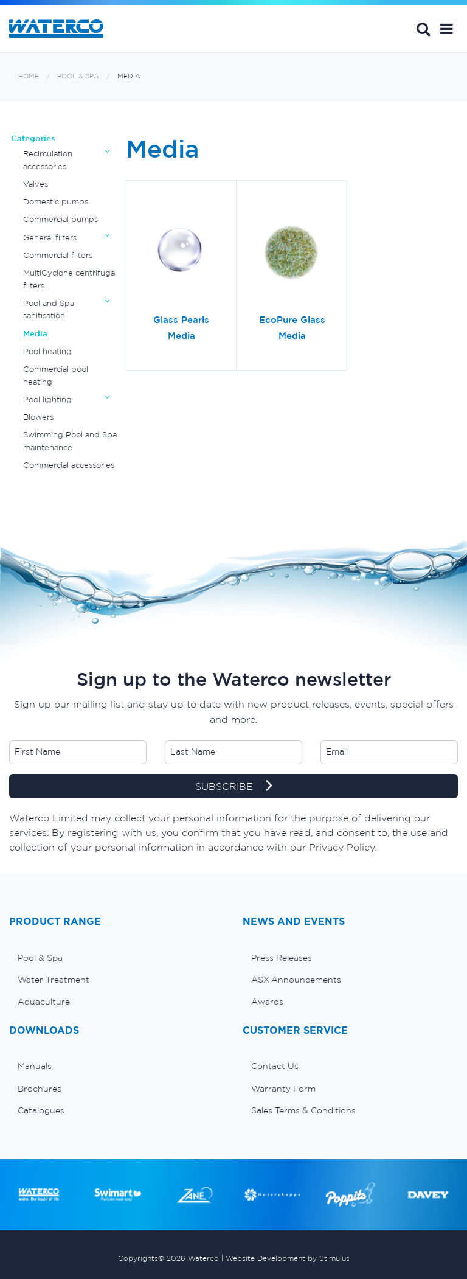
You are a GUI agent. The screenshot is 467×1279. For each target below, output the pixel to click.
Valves (35, 184)
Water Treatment (53, 980)
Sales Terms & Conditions (303, 1110)
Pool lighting (47, 399)
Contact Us (275, 1066)
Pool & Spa (78, 76)
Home (28, 76)
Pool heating (47, 351)
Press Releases (281, 958)
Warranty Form (283, 1088)
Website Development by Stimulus (288, 1258)
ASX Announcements (296, 980)
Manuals (35, 1066)
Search (423, 28)
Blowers (38, 417)
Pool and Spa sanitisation (48, 309)
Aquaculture (44, 1001)
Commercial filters (57, 255)
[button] (446, 29)
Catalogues (41, 1110)
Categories (33, 138)
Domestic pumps (55, 201)
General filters (50, 237)
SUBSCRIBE (233, 786)
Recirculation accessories (47, 159)
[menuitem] (116, 958)
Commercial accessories (68, 465)
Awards (267, 1001)
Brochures (39, 1088)
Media (128, 76)
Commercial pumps (60, 219)
